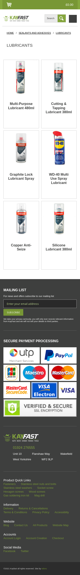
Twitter (25, 551)
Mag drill (39, 495)
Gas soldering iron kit (16, 495)
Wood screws (37, 491)
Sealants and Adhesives (35, 33)
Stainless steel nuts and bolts (38, 484)
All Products (40, 525)
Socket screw (45, 488)
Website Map (60, 525)
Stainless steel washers (17, 488)
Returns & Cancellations (33, 508)
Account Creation (36, 538)
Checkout (58, 538)
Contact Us (21, 525)
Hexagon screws (13, 491)
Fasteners (9, 484)
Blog (6, 525)
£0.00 (69, 4)
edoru (44, 568)
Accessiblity (62, 512)
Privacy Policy (40, 512)
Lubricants (63, 33)
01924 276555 (24, 447)
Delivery (8, 508)
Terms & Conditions (15, 512)
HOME (10, 33)
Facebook (9, 551)
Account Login (12, 538)
